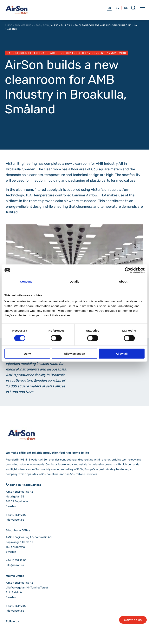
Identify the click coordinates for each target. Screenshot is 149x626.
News (37, 25)
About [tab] (123, 281)
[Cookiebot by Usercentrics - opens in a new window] (128, 270)
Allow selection (74, 353)
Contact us (133, 620)
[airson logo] (17, 14)
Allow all (122, 353)
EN (109, 8)
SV (117, 8)
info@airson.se (15, 519)
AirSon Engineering (18, 25)
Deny (27, 353)
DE (126, 8)
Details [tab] (74, 281)
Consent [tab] (26, 281)
